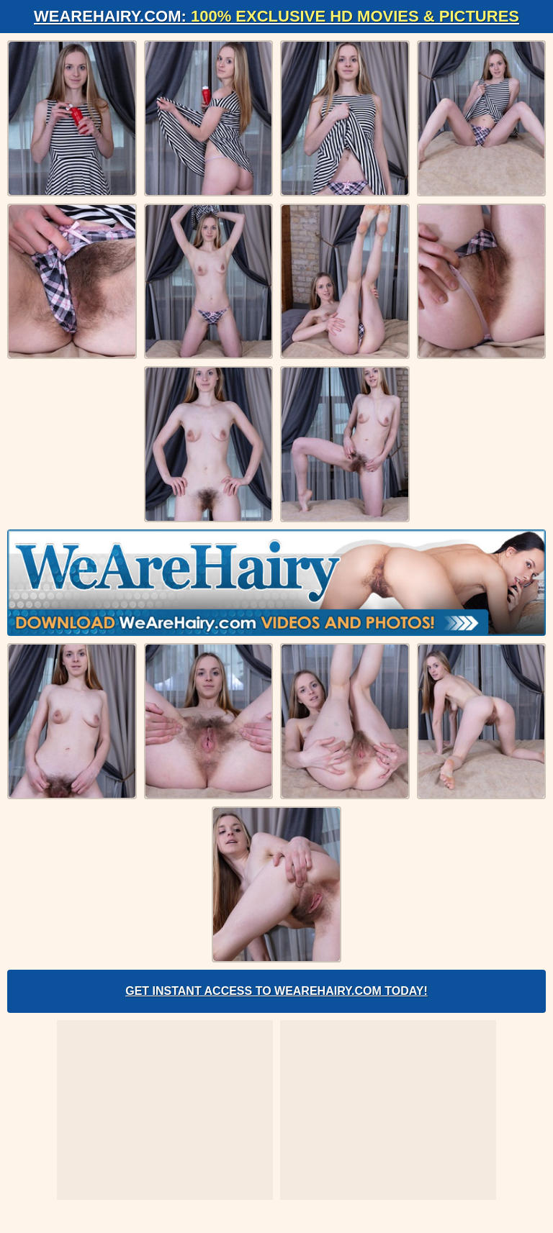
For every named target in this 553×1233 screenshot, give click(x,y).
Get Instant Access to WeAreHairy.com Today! (276, 991)
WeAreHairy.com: (276, 16)
